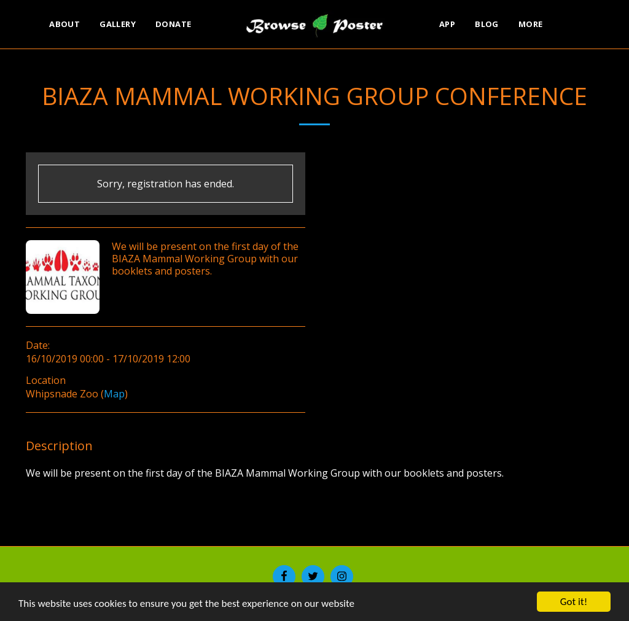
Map (114, 393)
